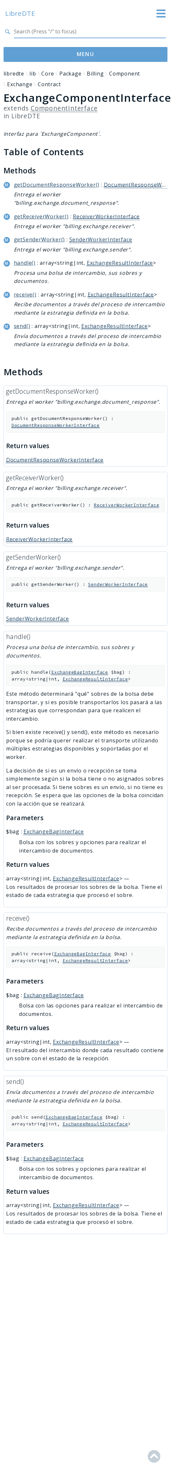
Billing (95, 73)
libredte (14, 73)
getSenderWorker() (39, 239)
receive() (25, 294)
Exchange (19, 84)
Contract (49, 84)
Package (70, 73)
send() (22, 326)
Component (124, 73)
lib (32, 73)
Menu (86, 54)
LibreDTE (20, 13)
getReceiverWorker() (41, 216)
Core (47, 73)
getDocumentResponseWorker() (57, 184)
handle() (24, 262)
